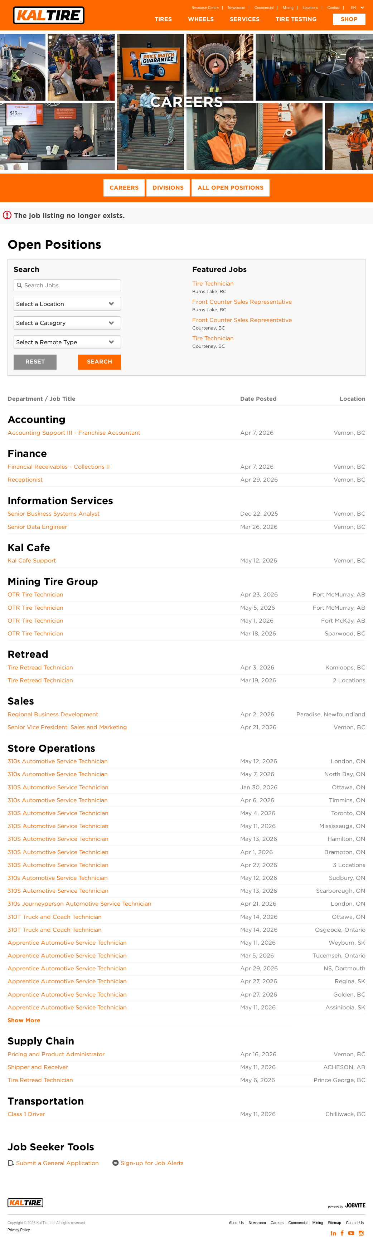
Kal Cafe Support (32, 560)
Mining (288, 8)
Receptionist (25, 479)
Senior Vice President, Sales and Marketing (67, 727)
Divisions (168, 187)
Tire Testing (296, 19)
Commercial (264, 8)
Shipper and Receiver (38, 1067)
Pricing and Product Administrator (56, 1054)
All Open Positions (230, 187)
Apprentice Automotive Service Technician (67, 942)
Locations (310, 8)
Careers (124, 187)
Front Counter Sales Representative (242, 301)
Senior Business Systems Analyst (54, 513)
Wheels (201, 19)
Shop (349, 19)
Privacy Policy (19, 1230)
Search (99, 361)
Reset (35, 361)
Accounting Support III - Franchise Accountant (74, 432)
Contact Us (355, 1223)
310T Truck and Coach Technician (55, 917)
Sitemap (334, 1223)
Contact (334, 8)
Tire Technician (213, 283)
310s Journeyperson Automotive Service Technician (79, 903)
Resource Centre (205, 8)
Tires (163, 19)
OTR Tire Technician (35, 594)
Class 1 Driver (26, 1114)
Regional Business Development (53, 714)
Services (245, 19)
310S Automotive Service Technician (58, 787)
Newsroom (236, 8)
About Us (236, 1223)
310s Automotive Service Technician (58, 761)
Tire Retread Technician (40, 667)
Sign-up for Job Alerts (148, 1162)
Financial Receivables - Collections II (59, 466)
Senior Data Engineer (37, 526)
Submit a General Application (53, 1162)
